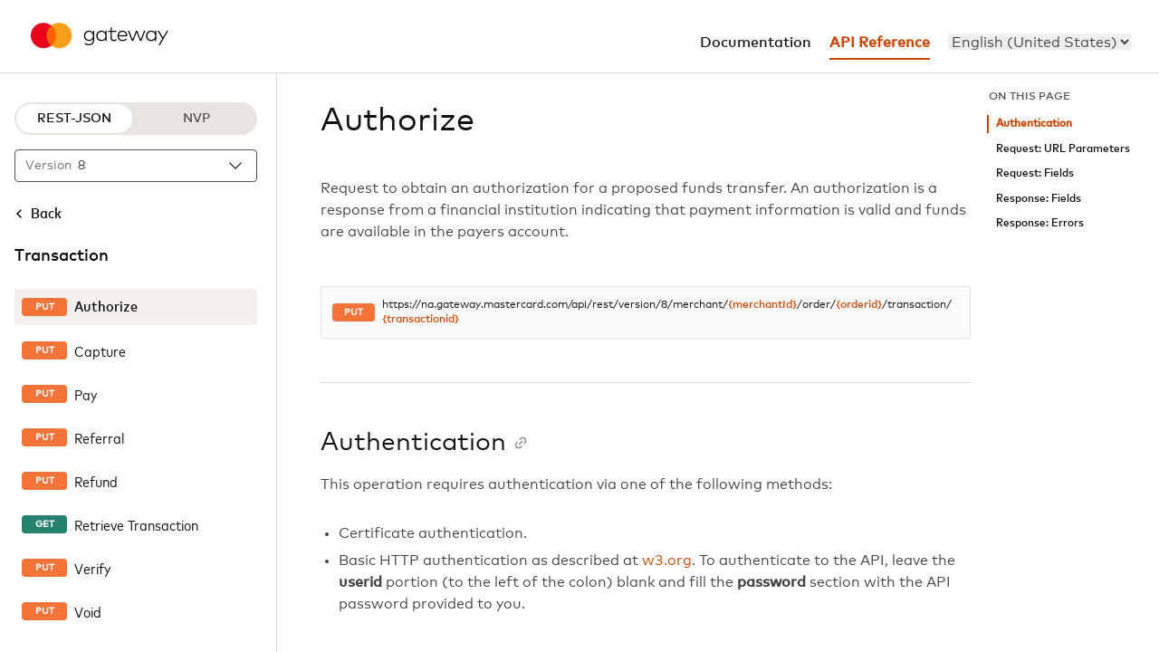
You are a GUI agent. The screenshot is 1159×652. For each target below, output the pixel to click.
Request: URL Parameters (1063, 149)
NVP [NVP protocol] (196, 118)
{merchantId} (762, 305)
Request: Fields (1035, 173)
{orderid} (859, 305)
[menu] (1040, 42)
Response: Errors (1040, 223)
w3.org (667, 560)
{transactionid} (420, 319)
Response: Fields (1038, 199)
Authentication (1034, 123)
